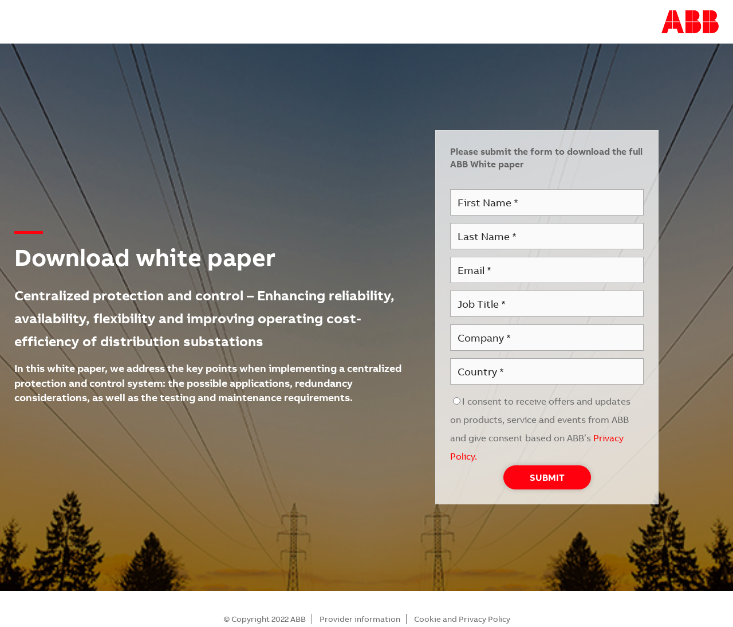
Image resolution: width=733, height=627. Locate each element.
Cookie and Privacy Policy (462, 619)
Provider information (360, 619)
